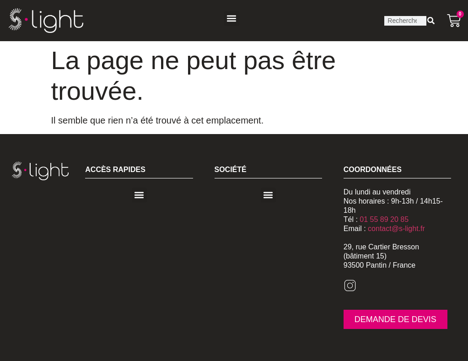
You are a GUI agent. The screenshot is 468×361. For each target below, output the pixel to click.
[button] (231, 18)
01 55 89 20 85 (384, 219)
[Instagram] (350, 289)
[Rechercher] (431, 21)
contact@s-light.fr (396, 228)
